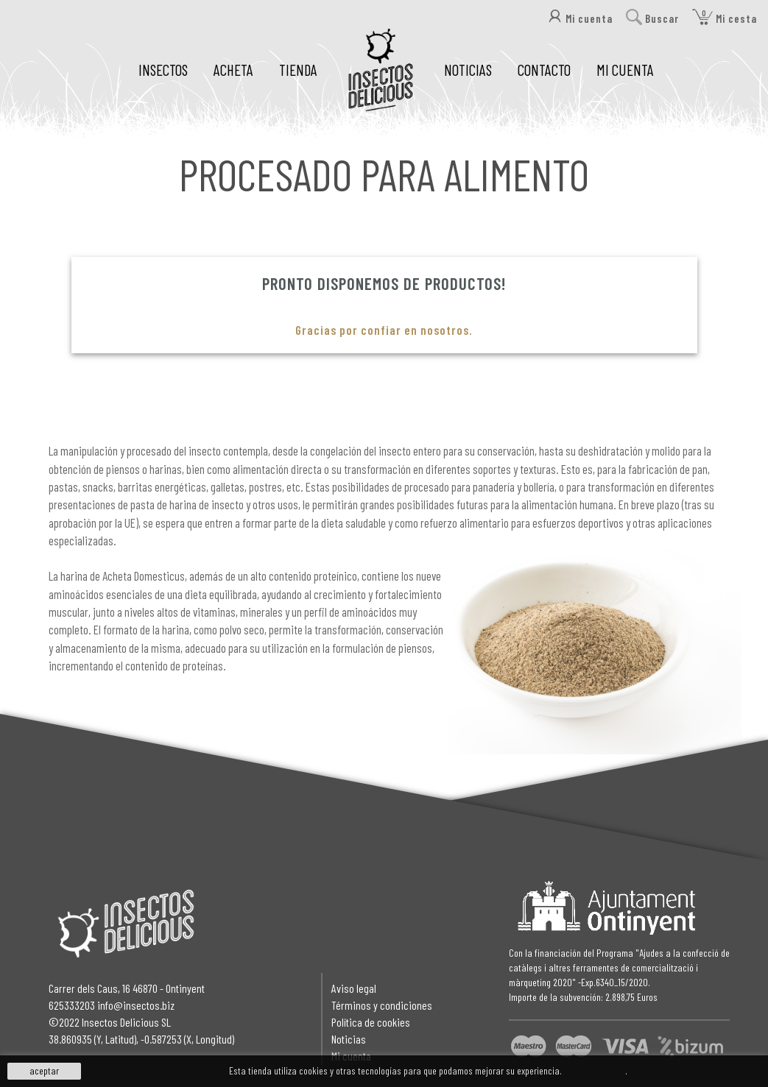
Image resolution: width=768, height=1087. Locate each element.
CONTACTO (544, 69)
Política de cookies (370, 1022)
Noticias (348, 1039)
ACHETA (233, 69)
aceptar (44, 1070)
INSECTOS (163, 69)
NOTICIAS (468, 69)
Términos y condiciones (381, 1005)
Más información (594, 1070)
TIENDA (298, 69)
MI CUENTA (625, 69)
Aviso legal (353, 988)
